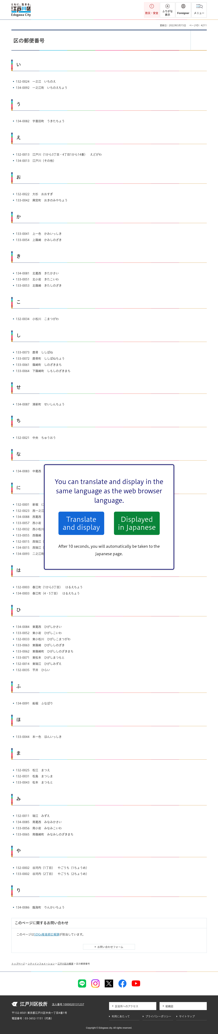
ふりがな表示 (167, 13)
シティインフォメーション (41, 964)
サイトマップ (187, 1016)
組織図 (169, 1006)
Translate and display (81, 523)
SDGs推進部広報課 (46, 934)
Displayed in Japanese (137, 523)
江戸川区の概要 (65, 964)
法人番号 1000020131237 (68, 1004)
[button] (183, 10)
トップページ (18, 964)
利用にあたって (121, 1016)
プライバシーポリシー (158, 1016)
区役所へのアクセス (126, 1006)
